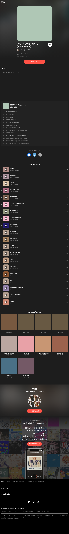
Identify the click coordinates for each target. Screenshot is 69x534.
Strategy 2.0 (60, 353)
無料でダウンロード (34, 444)
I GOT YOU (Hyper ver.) (12, 122)
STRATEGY (26, 375)
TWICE (28, 50)
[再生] (50, 45)
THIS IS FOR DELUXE (9, 353)
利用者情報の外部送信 (28, 511)
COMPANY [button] (5, 494)
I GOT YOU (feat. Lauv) (12, 114)
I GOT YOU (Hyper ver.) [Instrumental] (16, 138)
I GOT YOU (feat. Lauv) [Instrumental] (16, 130)
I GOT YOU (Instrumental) (13, 133)
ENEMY (26, 331)
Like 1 (42, 331)
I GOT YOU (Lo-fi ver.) (12, 120)
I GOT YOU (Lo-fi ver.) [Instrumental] (35, 481)
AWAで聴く (34, 61)
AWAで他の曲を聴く (34, 411)
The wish (9, 375)
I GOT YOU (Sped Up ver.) (13, 127)
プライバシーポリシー (14, 511)
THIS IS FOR (26, 353)
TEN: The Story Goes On (9, 331)
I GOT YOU (9, 117)
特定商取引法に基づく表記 (43, 511)
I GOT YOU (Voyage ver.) (18, 105)
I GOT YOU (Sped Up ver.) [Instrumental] (17, 143)
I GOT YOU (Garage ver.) (13, 125)
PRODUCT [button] (5, 488)
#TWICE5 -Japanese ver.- (43, 353)
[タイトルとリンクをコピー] (40, 155)
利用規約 (3, 511)
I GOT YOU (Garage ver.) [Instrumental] (17, 140)
